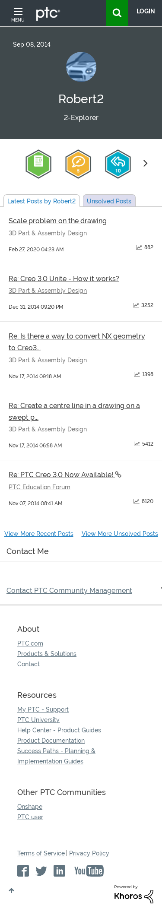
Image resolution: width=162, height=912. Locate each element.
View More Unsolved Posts (120, 533)
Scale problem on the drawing (58, 221)
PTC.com (30, 643)
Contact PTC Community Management (69, 590)
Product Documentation (51, 740)
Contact (28, 664)
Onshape (29, 806)
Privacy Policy (89, 853)
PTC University (38, 719)
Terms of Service (41, 853)
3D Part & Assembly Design (48, 233)
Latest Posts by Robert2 (41, 201)
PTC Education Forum (39, 487)
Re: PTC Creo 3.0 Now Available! (62, 475)
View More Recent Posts (38, 533)
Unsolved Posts (109, 201)
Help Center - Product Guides (59, 730)
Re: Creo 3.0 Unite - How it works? (64, 279)
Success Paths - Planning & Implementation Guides (56, 756)
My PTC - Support (43, 709)
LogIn (146, 11)
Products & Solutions (46, 653)
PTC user (30, 817)
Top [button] (11, 890)
